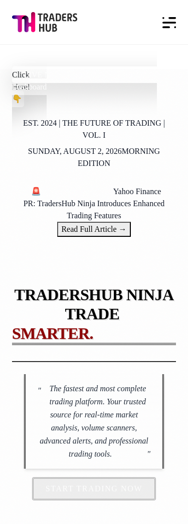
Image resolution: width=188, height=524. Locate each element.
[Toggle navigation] (166, 22)
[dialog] (169, 504)
